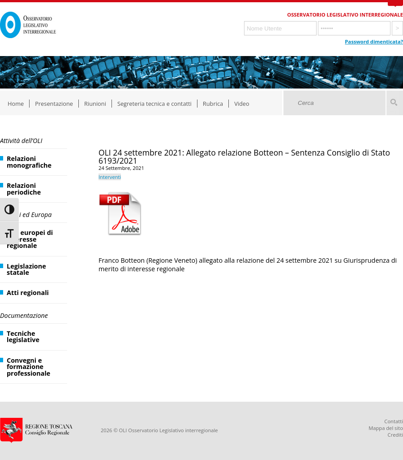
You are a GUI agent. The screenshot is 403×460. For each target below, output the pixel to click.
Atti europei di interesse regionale (30, 239)
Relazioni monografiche (29, 161)
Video (241, 104)
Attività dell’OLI (21, 140)
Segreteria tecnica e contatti (154, 104)
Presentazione (54, 104)
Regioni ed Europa (25, 214)
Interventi (110, 177)
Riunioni (95, 104)
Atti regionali (28, 292)
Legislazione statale (26, 269)
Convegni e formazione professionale (28, 367)
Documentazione (24, 315)
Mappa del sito (386, 428)
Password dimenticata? (374, 41)
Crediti (395, 434)
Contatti (393, 421)
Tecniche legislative (23, 336)
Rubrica (213, 104)
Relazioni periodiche (24, 188)
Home (16, 104)
